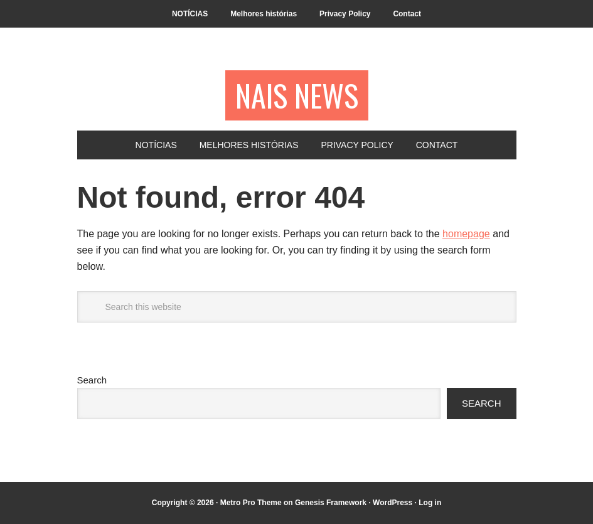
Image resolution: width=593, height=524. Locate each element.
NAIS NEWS (296, 95)
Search (92, 380)
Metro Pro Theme (251, 502)
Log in (430, 502)
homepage (466, 233)
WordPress (392, 502)
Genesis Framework (330, 502)
